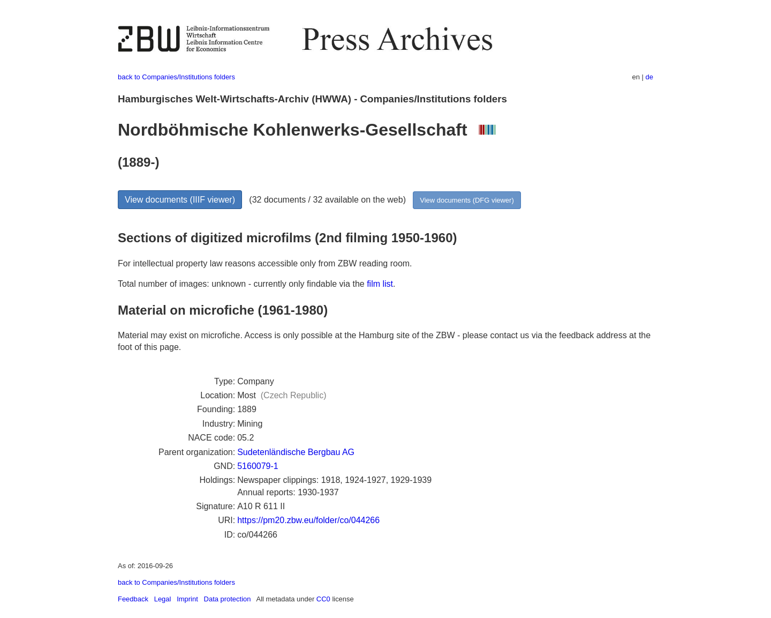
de (649, 77)
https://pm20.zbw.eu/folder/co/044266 (308, 520)
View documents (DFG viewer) (466, 200)
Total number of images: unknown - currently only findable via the (242, 283)
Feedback (133, 599)
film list (380, 283)
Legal (162, 599)
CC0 (323, 599)
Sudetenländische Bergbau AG (295, 452)
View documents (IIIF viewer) (180, 199)
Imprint (187, 599)
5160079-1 (257, 466)
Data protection (227, 599)
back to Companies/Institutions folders (176, 77)
